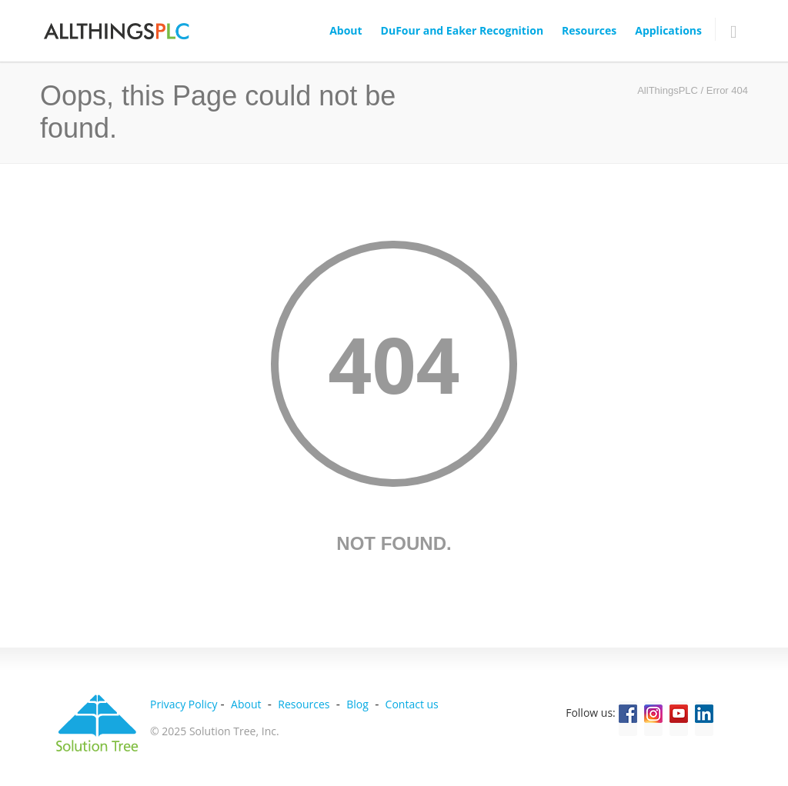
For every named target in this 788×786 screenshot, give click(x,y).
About (345, 30)
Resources (589, 30)
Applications (668, 30)
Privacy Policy (183, 704)
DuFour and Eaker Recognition (462, 30)
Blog (357, 704)
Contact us (412, 704)
